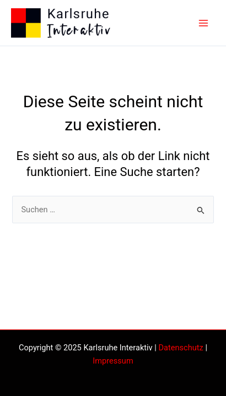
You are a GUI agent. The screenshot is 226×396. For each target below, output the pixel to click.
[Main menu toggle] (203, 23)
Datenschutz (180, 348)
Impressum (113, 361)
